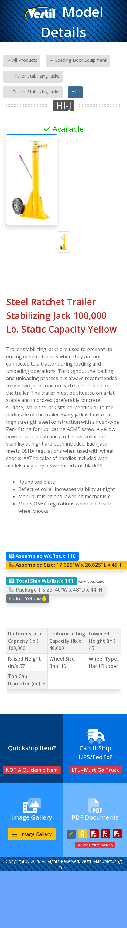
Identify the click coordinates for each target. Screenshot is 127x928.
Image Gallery (32, 834)
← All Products (22, 60)
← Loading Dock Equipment (78, 60)
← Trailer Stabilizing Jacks (33, 76)
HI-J (75, 91)
